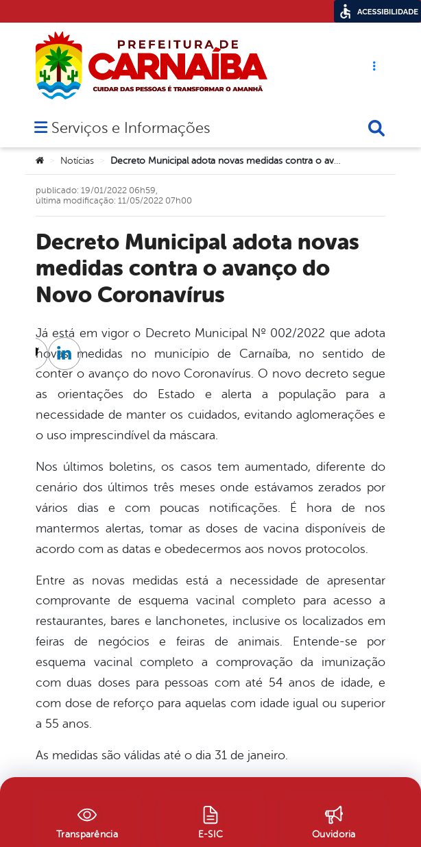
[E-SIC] (210, 820)
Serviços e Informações (130, 129)
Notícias (77, 161)
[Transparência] (87, 820)
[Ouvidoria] (333, 820)
